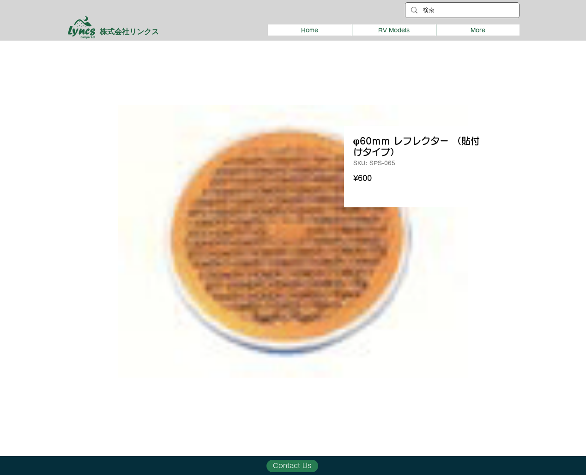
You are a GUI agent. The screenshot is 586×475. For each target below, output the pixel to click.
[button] (394, 30)
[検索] (461, 10)
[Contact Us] (292, 466)
